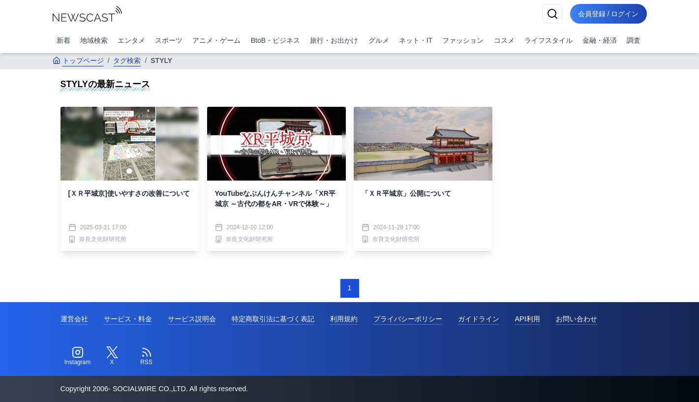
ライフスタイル (548, 40)
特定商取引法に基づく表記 (273, 319)
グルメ (378, 40)
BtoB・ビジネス (275, 40)
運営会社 (74, 319)
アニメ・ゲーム (216, 40)
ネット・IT (415, 40)
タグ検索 (127, 60)
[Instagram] (78, 356)
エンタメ (131, 40)
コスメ (504, 40)
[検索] (552, 14)
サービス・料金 (128, 319)
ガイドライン (478, 319)
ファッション (463, 40)
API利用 (527, 319)
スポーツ (168, 40)
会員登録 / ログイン (608, 14)
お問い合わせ (576, 319)
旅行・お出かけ (334, 40)
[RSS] (146, 356)
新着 (63, 40)
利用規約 (344, 319)
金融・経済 (599, 40)
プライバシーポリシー (407, 319)
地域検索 (94, 40)
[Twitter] (112, 356)
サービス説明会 (192, 319)
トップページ (78, 60)
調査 (633, 40)
